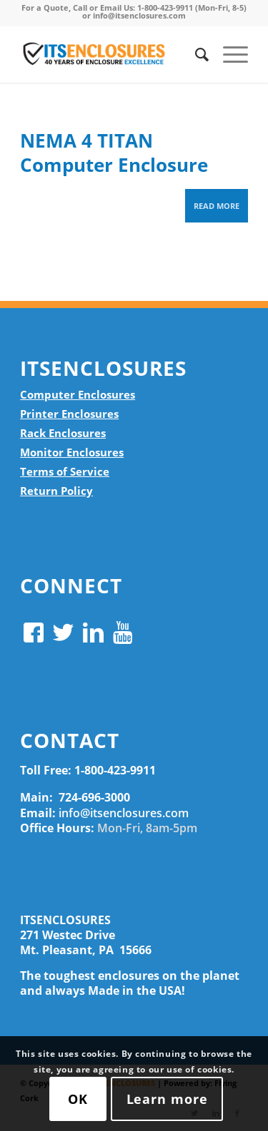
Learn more (167, 1098)
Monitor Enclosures (72, 452)
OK (78, 1098)
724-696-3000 (94, 797)
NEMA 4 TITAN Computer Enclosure (114, 153)
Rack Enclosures (63, 433)
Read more (216, 205)
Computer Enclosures (77, 394)
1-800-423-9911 (115, 770)
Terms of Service (64, 471)
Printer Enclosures (69, 413)
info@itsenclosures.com (124, 813)
